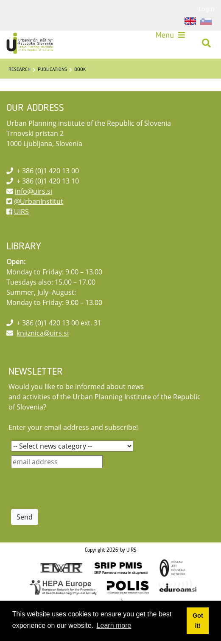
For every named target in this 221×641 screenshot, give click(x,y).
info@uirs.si (33, 191)
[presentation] (75, 488)
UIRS (21, 211)
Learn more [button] (114, 625)
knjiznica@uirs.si (43, 333)
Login (207, 8)
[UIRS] (30, 43)
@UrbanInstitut (38, 201)
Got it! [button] (198, 620)
